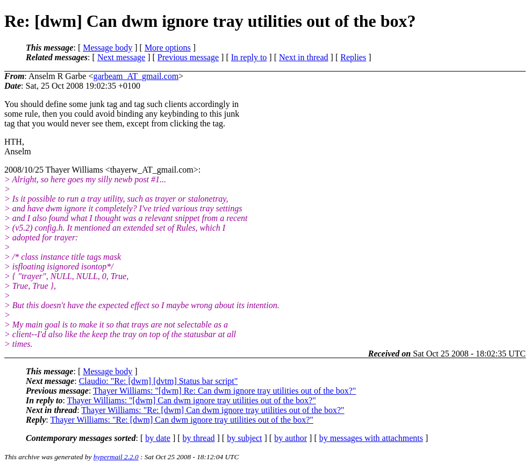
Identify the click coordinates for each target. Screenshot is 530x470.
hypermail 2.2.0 (116, 457)
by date (157, 438)
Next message (121, 57)
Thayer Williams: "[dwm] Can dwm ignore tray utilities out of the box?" (191, 400)
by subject (244, 438)
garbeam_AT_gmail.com (135, 76)
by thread (199, 438)
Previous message (188, 57)
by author (290, 438)
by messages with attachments (371, 438)
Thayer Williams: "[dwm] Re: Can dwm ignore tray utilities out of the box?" (224, 390)
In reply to (249, 57)
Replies (353, 57)
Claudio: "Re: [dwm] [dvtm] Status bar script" (158, 381)
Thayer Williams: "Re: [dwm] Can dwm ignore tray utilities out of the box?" (212, 410)
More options (168, 47)
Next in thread (303, 57)
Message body (107, 47)
